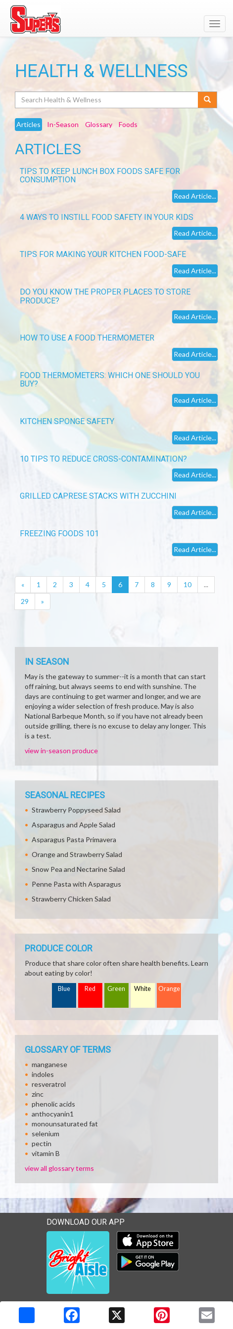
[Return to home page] (116, 19)
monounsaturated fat (65, 1123)
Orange (169, 988)
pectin (41, 1143)
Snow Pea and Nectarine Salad (78, 869)
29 (25, 601)
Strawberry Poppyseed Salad (76, 810)
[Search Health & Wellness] (107, 99)
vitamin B (46, 1153)
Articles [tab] (28, 124)
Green (116, 988)
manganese (49, 1064)
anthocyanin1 (53, 1114)
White (142, 988)
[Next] (42, 601)
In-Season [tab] (63, 124)
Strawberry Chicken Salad (71, 899)
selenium (45, 1133)
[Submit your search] (207, 99)
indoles (43, 1074)
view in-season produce (61, 750)
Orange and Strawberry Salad (77, 854)
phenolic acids (53, 1104)
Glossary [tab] (98, 124)
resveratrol (49, 1084)
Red (90, 988)
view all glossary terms (59, 1168)
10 (187, 584)
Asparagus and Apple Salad (73, 824)
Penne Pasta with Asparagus (76, 884)
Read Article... (195, 196)
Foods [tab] (128, 124)
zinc (38, 1094)
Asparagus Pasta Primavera (74, 839)
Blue (64, 988)
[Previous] (23, 584)
